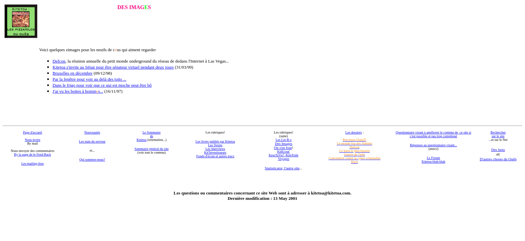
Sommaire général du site (152, 149)
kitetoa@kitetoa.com (330, 192)
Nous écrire (32, 140)
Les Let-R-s (284, 140)
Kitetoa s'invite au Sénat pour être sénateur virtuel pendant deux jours (113, 67)
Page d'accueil (32, 132)
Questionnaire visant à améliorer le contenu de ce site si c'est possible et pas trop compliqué (433, 134)
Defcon (59, 61)
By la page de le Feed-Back (32, 154)
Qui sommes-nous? (92, 159)
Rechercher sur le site (498, 134)
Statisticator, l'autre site (282, 168)
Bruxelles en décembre (72, 73)
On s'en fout (283, 148)
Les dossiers (354, 132)
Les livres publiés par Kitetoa (215, 141)
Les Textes (215, 145)
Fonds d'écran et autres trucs (215, 156)
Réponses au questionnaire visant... (433, 145)
